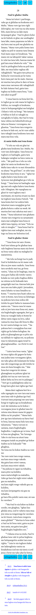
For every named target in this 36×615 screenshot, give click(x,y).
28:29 (9, 599)
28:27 (8, 592)
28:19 (8, 585)
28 (25, 2)
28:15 (9, 566)
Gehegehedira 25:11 (20, 585)
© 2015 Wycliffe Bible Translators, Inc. (18, 612)
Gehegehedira (10, 2)
